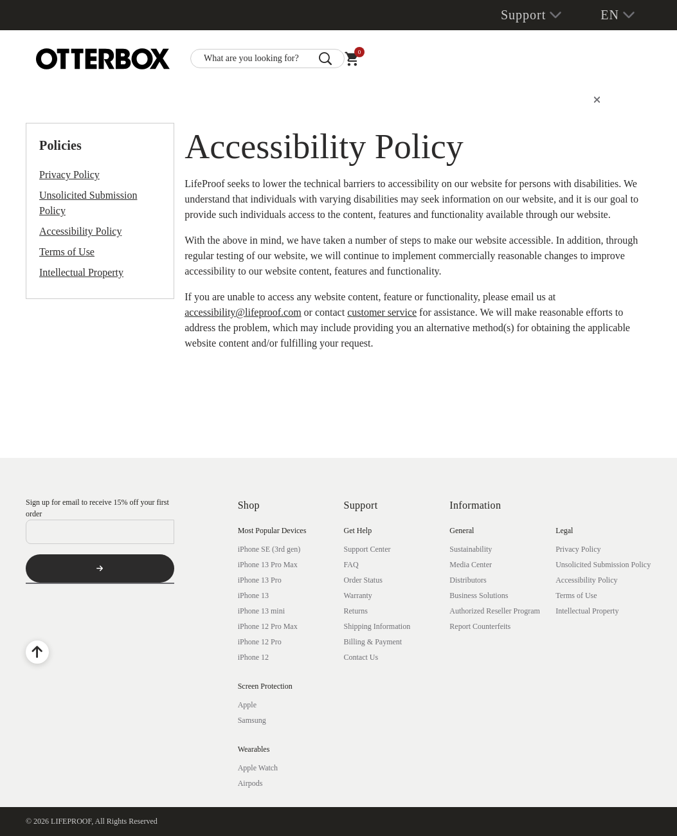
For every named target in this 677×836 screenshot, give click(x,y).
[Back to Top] (37, 652)
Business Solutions (478, 595)
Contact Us (360, 657)
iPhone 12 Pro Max (268, 626)
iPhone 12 (253, 657)
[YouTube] (70, 618)
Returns (355, 610)
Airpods (250, 783)
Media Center (470, 564)
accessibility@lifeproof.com (243, 312)
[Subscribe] (100, 568)
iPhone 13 (253, 595)
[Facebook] (37, 618)
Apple (247, 704)
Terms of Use (67, 251)
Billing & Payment (372, 641)
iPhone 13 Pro (260, 580)
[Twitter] (137, 618)
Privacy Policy (69, 174)
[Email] (100, 532)
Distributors (467, 580)
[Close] (596, 100)
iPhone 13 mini (261, 610)
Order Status (362, 580)
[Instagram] (104, 618)
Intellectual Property (81, 272)
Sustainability (470, 549)
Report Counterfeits (479, 626)
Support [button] (523, 15)
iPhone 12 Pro (260, 641)
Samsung (252, 720)
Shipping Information (376, 626)
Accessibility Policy (80, 231)
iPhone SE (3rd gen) (269, 549)
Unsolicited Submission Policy (88, 203)
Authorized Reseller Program (494, 610)
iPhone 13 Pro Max (268, 564)
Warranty (357, 595)
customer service (382, 312)
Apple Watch (258, 767)
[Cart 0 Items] (352, 61)
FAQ (350, 564)
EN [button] (609, 15)
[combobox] (267, 58)
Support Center (366, 549)
